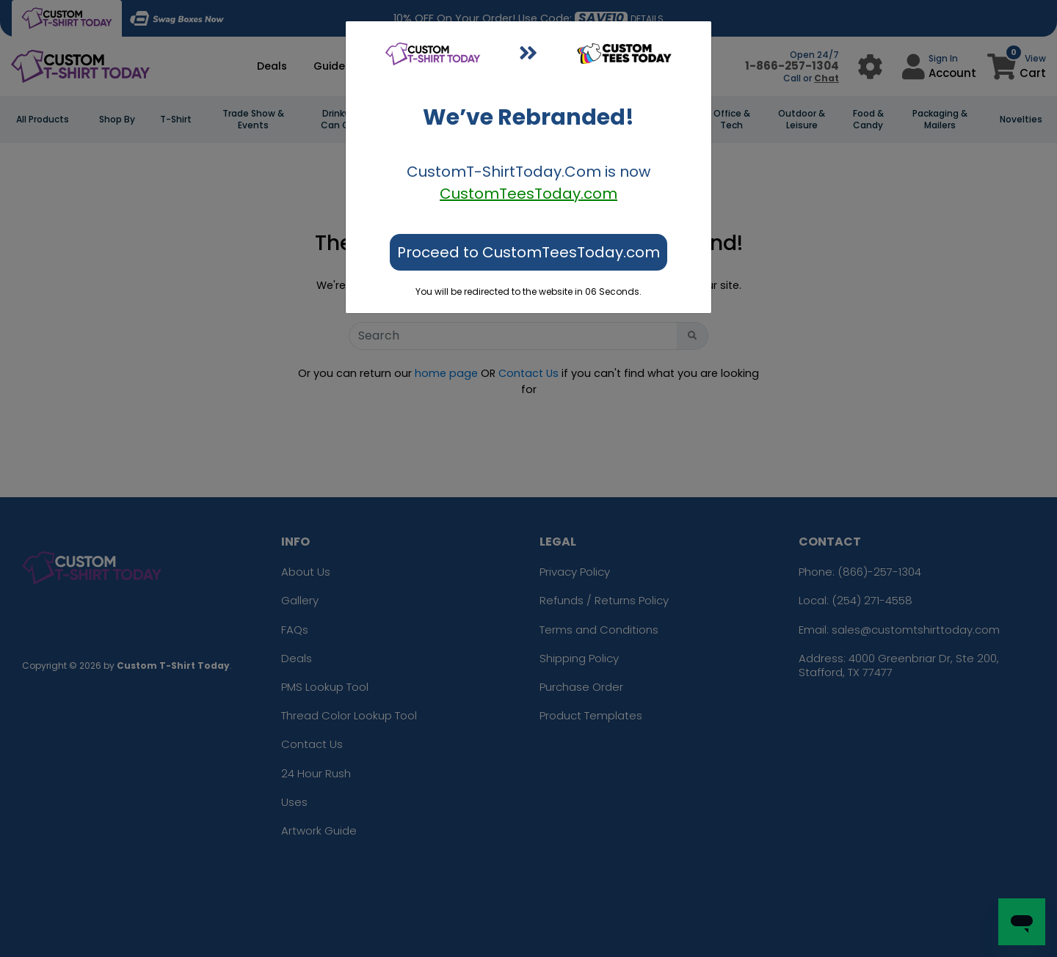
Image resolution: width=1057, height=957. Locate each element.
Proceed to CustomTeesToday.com (528, 252)
